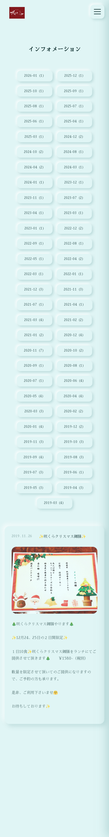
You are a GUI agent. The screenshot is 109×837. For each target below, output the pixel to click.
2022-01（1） (74, 274)
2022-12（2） (74, 228)
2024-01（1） (35, 182)
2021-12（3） (34, 289)
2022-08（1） (74, 243)
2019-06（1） (74, 472)
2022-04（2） (74, 259)
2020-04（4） (74, 396)
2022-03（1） (34, 274)
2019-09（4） (34, 457)
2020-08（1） (74, 365)
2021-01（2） (34, 335)
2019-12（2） (74, 426)
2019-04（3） (74, 487)
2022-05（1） (34, 259)
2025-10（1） (34, 91)
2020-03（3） (34, 411)
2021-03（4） (34, 320)
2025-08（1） (34, 106)
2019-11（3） (34, 442)
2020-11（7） (34, 350)
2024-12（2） (74, 136)
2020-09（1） (34, 365)
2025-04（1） (74, 121)
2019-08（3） (74, 457)
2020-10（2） (74, 350)
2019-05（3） (34, 487)
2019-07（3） (34, 472)
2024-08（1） (74, 152)
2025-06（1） (34, 121)
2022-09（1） (34, 243)
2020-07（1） (34, 380)
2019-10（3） (74, 442)
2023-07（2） (74, 198)
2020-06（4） (74, 380)
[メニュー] (97, 12)
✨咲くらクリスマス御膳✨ (62, 540)
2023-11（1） (34, 198)
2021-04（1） (74, 304)
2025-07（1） (74, 106)
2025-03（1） (34, 136)
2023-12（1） (74, 182)
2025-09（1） (74, 91)
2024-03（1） (74, 167)
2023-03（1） (74, 213)
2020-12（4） (74, 335)
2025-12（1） (74, 75)
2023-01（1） (35, 228)
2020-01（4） (34, 426)
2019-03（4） (54, 503)
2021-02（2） (74, 320)
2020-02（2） (74, 411)
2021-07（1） (34, 304)
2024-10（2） (34, 152)
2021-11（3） (74, 289)
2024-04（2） (34, 167)
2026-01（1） (35, 75)
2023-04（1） (34, 213)
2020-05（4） (34, 396)
